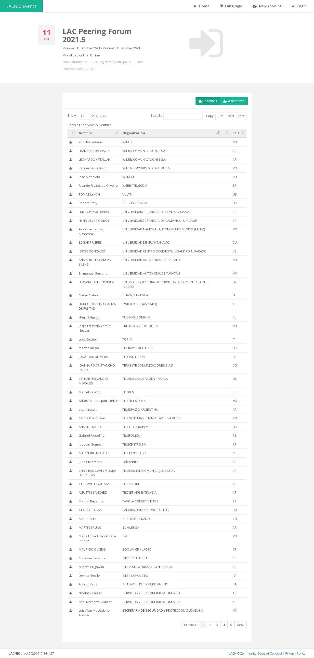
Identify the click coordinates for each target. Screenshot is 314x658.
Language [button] (231, 6)
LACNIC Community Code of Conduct (255, 653)
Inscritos (208, 101)
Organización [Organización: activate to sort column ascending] (133, 133)
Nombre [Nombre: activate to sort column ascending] (85, 133)
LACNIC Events (21, 6)
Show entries (86, 115)
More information (75, 62)
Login (299, 6)
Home (201, 6)
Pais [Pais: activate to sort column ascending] (236, 133)
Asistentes (234, 101)
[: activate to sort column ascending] (72, 133)
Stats (140, 62)
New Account (267, 6)
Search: (177, 115)
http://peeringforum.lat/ (79, 68)
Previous (190, 624)
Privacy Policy (295, 653)
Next (240, 624)
